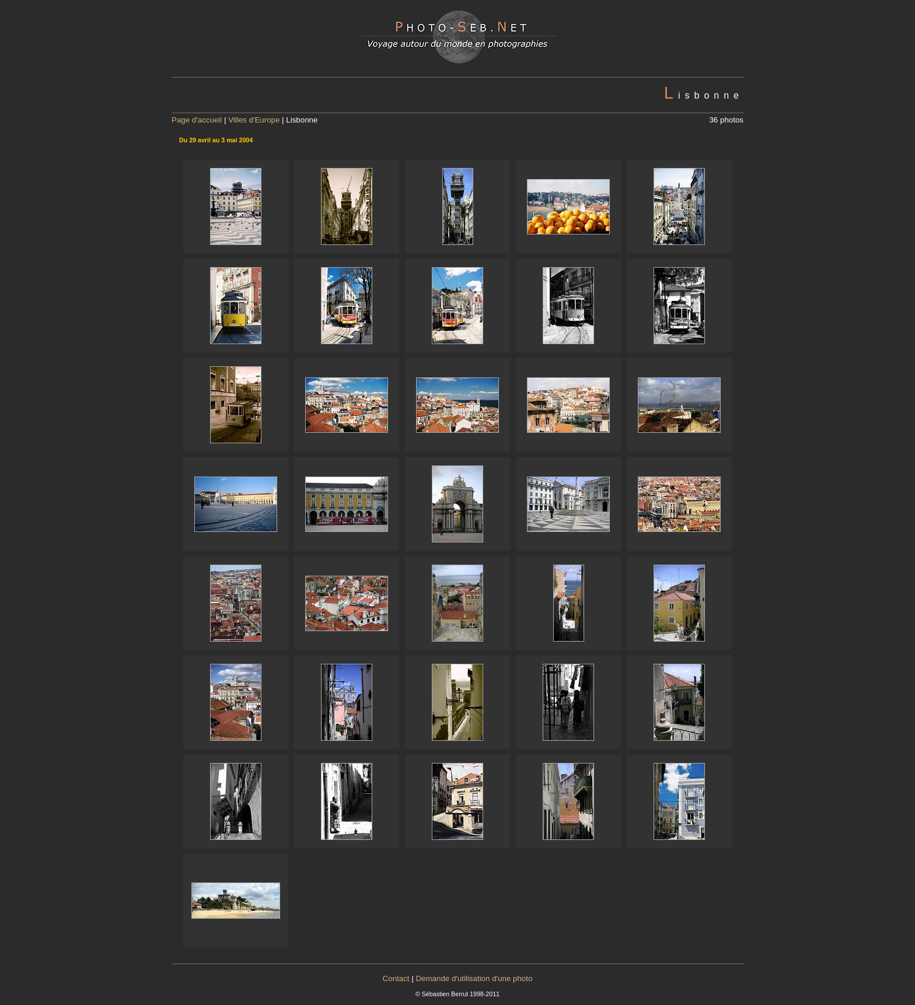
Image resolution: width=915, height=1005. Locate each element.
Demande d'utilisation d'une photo (473, 978)
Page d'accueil (197, 119)
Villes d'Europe (254, 119)
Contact (396, 978)
